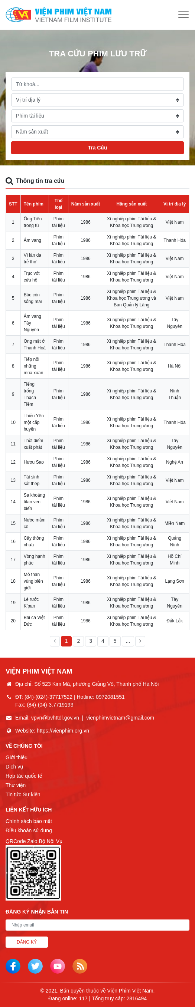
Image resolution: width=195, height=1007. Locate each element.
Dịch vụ (14, 767)
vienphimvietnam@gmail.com (120, 718)
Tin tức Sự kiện (23, 794)
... (128, 641)
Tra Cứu (97, 148)
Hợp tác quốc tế (24, 776)
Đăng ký (27, 942)
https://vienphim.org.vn (63, 731)
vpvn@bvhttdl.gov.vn (55, 718)
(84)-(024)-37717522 (48, 697)
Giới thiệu (16, 757)
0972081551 (110, 697)
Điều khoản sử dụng (29, 830)
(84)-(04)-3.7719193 (50, 705)
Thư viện (16, 785)
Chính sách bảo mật (29, 821)
